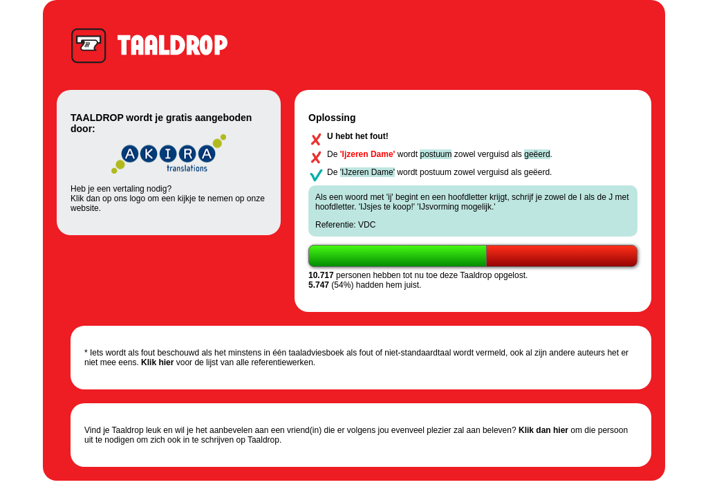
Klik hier (157, 362)
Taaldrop (156, 45)
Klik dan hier (543, 430)
